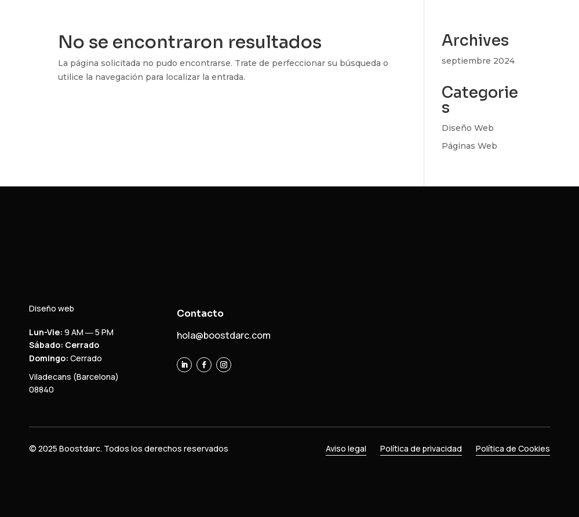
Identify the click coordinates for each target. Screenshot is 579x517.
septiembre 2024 (478, 61)
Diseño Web (468, 128)
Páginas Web (469, 146)
